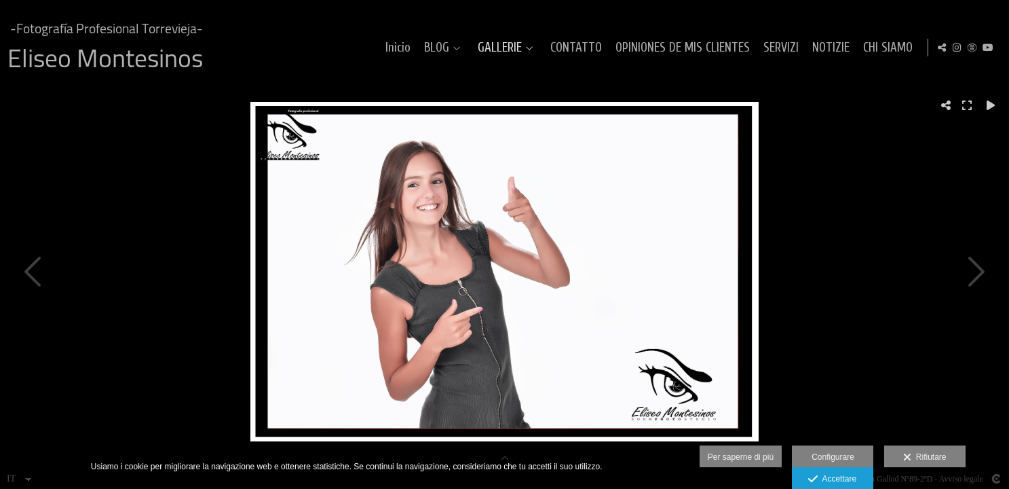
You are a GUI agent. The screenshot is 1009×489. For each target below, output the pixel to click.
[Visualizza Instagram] (957, 47)
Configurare (833, 457)
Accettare (832, 479)
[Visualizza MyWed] (972, 47)
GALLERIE (534, 48)
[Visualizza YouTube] (988, 47)
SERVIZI (815, 48)
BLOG (471, 48)
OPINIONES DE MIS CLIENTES (717, 48)
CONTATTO (610, 48)
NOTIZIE (865, 48)
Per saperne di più (741, 457)
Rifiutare (924, 457)
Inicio (432, 48)
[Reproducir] (990, 105)
